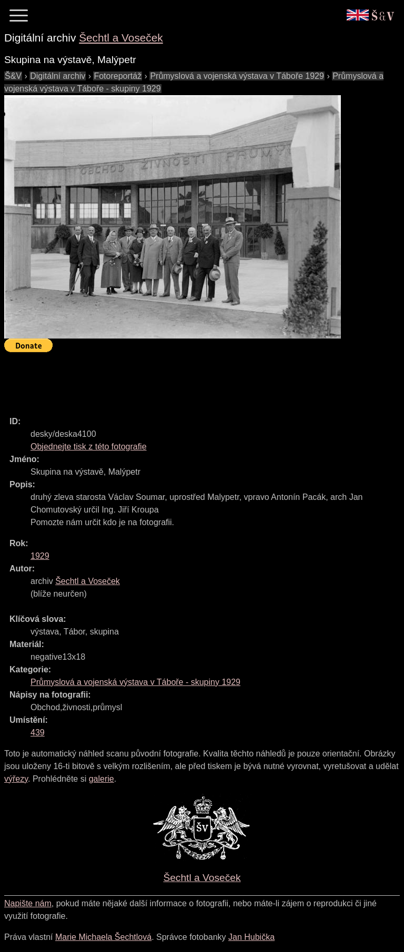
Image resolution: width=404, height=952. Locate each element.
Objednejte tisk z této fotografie (89, 446)
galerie (101, 778)
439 (38, 732)
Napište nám (28, 903)
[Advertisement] (195, 379)
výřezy (16, 778)
